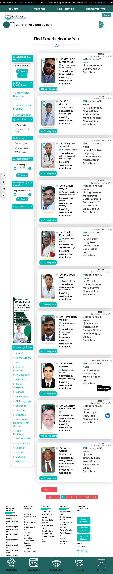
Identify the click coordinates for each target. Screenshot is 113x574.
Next (87, 497)
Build (62, 543)
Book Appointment (49, 89)
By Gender (22, 138)
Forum (45, 523)
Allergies (28, 538)
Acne (26, 535)
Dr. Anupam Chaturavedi (67, 407)
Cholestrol (20, 405)
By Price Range (22, 159)
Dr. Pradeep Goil (67, 276)
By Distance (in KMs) (22, 130)
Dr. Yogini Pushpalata (66, 234)
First (49, 497)
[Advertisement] (22, 253)
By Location (22, 119)
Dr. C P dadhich (64, 102)
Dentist (9, 518)
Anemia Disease (18, 368)
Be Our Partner (83, 520)
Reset (22, 75)
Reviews (64, 527)
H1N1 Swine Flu (22, 438)
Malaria (18, 452)
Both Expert (21, 152)
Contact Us (47, 514)
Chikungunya (22, 401)
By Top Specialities (22, 84)
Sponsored (22, 206)
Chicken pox (21, 396)
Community (47, 525)
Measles (19, 457)
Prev (57, 497)
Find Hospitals (65, 8)
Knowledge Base (22, 347)
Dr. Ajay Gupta (64, 449)
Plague (18, 461)
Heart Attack (21, 443)
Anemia (18, 353)
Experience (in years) (22, 183)
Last (94, 497)
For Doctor (13, 8)
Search (22, 71)
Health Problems (95, 8)
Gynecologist (12, 555)
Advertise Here (83, 529)
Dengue (19, 410)
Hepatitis (19, 447)
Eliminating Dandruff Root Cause (21, 423)
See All (9, 510)
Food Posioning (18, 432)
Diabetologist (12, 526)
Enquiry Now (48, 131)
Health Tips (47, 534)
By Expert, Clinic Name (22, 58)
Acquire (63, 541)
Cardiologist (11, 516)
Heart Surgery (22, 357)
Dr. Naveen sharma (66, 365)
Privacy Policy (48, 520)
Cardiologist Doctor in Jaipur (21, 96)
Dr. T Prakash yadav (68, 318)
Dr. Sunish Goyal (66, 187)
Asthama (19, 379)
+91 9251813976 (29, 2)
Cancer (18, 392)
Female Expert (22, 148)
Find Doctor (38, 8)
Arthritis (27, 546)
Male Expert (21, 143)
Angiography (21, 375)
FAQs (44, 517)
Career (45, 542)
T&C (44, 528)
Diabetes (19, 415)
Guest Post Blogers (84, 537)
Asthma (27, 514)
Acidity (27, 532)
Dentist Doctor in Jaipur (22, 107)
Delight (63, 538)
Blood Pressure (18, 385)
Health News (47, 531)
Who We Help (66, 530)
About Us (46, 511)
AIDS (17, 362)
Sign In (106, 15)
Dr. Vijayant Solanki (67, 145)
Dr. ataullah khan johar (67, 60)
